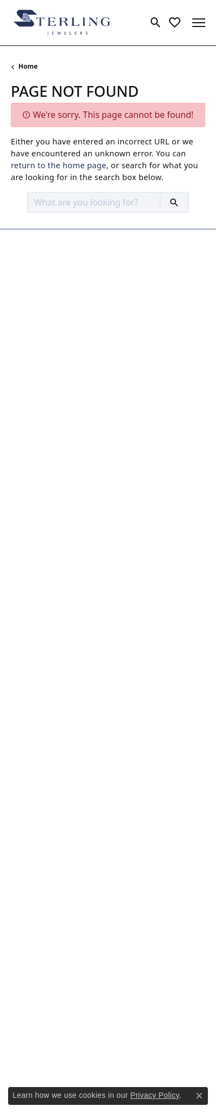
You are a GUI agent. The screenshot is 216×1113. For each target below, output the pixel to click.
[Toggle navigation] (199, 23)
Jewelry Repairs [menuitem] (38, 673)
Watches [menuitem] (26, 557)
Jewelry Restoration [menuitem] (46, 687)
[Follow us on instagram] (47, 1001)
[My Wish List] (174, 23)
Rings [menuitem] (21, 515)
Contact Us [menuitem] (30, 832)
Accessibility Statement (108, 1073)
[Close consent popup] (199, 1095)
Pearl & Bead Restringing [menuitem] (56, 701)
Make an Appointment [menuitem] (51, 818)
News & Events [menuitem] (37, 790)
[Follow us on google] (73, 1001)
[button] (108, 240)
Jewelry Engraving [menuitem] (43, 646)
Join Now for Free (50, 940)
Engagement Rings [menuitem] (45, 460)
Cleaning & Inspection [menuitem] (51, 605)
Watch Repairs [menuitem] (37, 729)
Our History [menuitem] (32, 776)
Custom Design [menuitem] (38, 618)
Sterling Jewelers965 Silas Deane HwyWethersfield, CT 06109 (52, 275)
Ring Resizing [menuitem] (35, 715)
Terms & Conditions (139, 1057)
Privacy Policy (66, 1057)
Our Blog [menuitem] (27, 804)
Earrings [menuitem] (26, 488)
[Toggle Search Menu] (156, 23)
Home (28, 66)
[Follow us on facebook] (21, 1001)
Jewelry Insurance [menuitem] (43, 660)
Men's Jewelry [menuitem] (35, 543)
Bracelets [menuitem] (27, 529)
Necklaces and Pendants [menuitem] (55, 501)
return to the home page (58, 165)
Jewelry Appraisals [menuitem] (44, 632)
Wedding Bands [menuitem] (39, 474)
